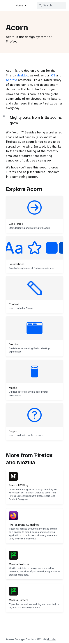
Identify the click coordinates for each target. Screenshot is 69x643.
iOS (52, 75)
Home (19, 5)
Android (11, 80)
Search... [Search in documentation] (46, 5)
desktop (22, 75)
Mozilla (51, 639)
